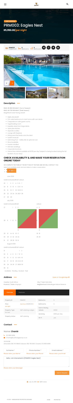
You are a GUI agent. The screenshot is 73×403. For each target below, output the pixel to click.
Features (22, 292)
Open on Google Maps (60, 277)
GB (11, 171)
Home (48, 400)
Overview (10, 292)
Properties (57, 400)
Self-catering (24, 316)
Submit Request (62, 373)
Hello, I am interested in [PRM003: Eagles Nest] (36, 361)
